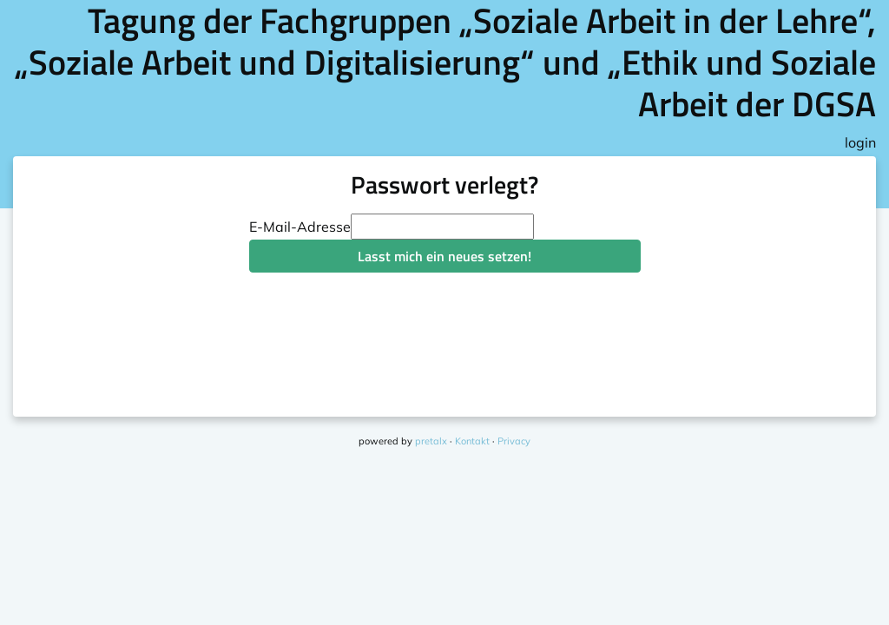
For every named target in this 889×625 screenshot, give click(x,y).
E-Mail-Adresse (300, 226)
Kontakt (472, 441)
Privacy (513, 441)
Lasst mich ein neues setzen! (444, 256)
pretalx (431, 441)
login (860, 142)
